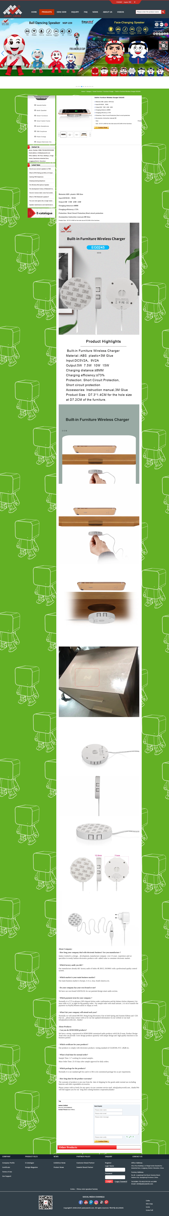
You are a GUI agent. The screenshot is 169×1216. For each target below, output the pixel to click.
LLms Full (149, 1210)
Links (148, 1200)
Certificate (6, 1167)
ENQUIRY (108, 1156)
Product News (59, 1167)
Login (109, 1181)
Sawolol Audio (41, 105)
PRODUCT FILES (31, 1156)
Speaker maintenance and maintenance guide (42, 205)
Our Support (6, 1176)
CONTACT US (137, 1156)
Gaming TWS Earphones (36, 177)
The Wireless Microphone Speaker (39, 185)
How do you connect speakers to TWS (40, 169)
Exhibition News (59, 1163)
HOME (34, 12)
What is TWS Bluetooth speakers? (39, 197)
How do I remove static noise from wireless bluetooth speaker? (47, 193)
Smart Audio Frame (43, 121)
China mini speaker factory (87, 1189)
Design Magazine (31, 1167)
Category (88, 91)
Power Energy (41, 137)
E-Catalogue (29, 1163)
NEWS (95, 12)
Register (108, 1163)
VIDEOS (120, 12)
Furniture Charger (108, 91)
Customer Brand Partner (85, 1163)
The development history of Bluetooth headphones (43, 189)
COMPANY (6, 1156)
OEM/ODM (61, 12)
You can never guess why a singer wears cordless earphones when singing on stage (53, 201)
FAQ (85, 12)
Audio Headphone (43, 126)
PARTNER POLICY (83, 1156)
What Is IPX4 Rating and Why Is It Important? (42, 173)
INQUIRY (75, 12)
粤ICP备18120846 (116, 1208)
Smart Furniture (97, 91)
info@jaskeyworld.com (144, 1184)
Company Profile (8, 1163)
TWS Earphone (42, 131)
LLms (148, 1207)
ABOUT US (107, 12)
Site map (149, 1204)
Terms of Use (7, 1172)
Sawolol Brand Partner (85, 1167)
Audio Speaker (42, 110)
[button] (76, 86)
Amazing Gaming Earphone (37, 181)
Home (83, 91)
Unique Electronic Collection (46, 142)
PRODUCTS (47, 12)
